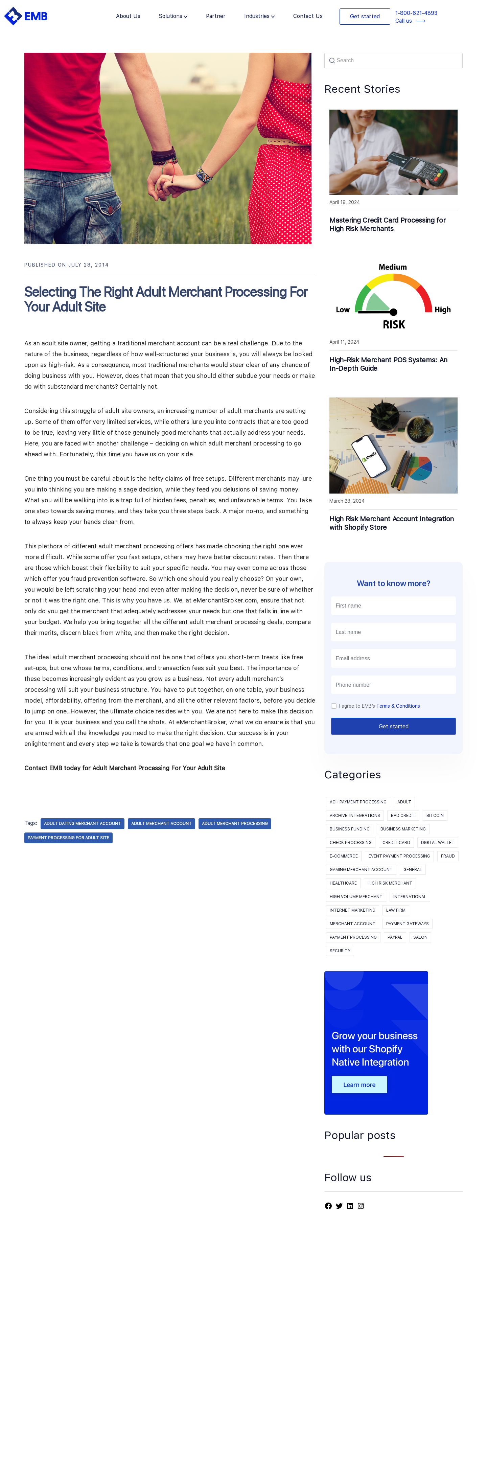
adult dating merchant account (82, 823)
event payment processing (399, 856)
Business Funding (350, 829)
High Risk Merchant (390, 883)
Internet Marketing (352, 910)
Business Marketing (403, 829)
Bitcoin (435, 815)
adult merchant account (161, 823)
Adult (404, 802)
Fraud (448, 856)
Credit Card (396, 842)
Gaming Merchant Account (361, 869)
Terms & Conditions (398, 706)
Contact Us (308, 16)
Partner (216, 16)
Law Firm (395, 910)
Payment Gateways (407, 923)
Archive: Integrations (355, 815)
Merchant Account (352, 923)
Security (340, 951)
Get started (365, 16)
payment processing (353, 937)
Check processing (351, 842)
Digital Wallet (438, 842)
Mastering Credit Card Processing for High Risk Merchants (387, 224)
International (409, 896)
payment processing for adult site (68, 838)
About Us (128, 16)
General (412, 869)
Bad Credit (403, 815)
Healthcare (343, 883)
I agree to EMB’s (379, 706)
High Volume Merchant (356, 896)
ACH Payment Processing (358, 802)
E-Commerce (344, 856)
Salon (420, 937)
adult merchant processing (235, 823)
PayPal (395, 937)
